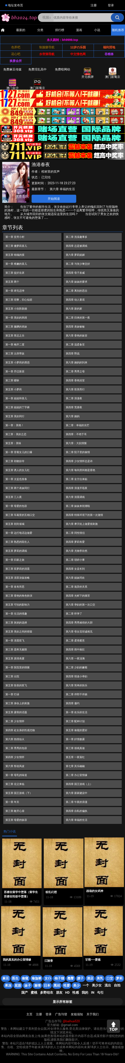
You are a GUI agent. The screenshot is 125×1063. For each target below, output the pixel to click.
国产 (24, 993)
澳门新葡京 (112, 73)
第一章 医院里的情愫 (17, 667)
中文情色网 (78, 54)
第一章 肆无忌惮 (14, 290)
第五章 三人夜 (13, 497)
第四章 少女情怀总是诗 (79, 461)
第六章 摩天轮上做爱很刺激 (82, 523)
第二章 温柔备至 (75, 344)
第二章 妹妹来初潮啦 (78, 506)
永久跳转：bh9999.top (62, 40)
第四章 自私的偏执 (76, 811)
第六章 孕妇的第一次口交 (80, 604)
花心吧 (15, 54)
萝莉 (119, 978)
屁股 (18, 986)
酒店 (90, 978)
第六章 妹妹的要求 (76, 281)
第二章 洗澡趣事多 (76, 236)
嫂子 (80, 978)
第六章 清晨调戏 (75, 497)
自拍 (117, 985)
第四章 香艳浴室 (75, 380)
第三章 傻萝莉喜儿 (16, 245)
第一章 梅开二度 (14, 344)
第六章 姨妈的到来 (76, 362)
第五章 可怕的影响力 (17, 604)
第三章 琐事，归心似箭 (18, 299)
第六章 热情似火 (14, 739)
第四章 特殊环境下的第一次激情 (84, 515)
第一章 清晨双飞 (14, 640)
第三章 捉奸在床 (14, 272)
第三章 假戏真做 (75, 748)
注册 (94, 5)
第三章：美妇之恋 (15, 434)
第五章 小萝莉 (13, 389)
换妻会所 (16, 61)
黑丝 (57, 986)
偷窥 (25, 978)
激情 (37, 986)
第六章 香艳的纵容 (76, 335)
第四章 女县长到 (75, 568)
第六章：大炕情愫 (76, 443)
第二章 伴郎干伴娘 (76, 694)
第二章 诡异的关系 (76, 586)
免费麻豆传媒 (12, 69)
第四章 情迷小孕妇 (76, 676)
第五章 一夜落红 (75, 757)
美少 (76, 986)
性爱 (66, 986)
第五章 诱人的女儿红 (17, 470)
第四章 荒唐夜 (74, 407)
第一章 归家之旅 (14, 559)
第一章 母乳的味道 (16, 775)
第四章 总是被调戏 (76, 245)
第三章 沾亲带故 (14, 353)
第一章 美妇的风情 (16, 317)
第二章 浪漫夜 (74, 398)
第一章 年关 (12, 802)
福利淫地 (109, 47)
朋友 (59, 993)
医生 (15, 978)
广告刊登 (61, 1014)
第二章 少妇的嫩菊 (76, 667)
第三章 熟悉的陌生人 (17, 541)
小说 (97, 30)
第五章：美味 (13, 443)
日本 (47, 986)
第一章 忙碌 (12, 694)
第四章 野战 (72, 353)
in (92, 993)
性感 (75, 993)
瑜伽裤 (36, 978)
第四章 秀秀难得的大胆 (79, 622)
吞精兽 (109, 54)
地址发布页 (15, 5)
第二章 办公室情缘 (76, 775)
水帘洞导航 (46, 54)
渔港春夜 (41, 164)
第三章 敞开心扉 (14, 811)
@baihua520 (71, 1021)
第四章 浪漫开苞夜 (76, 488)
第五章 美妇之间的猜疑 (18, 631)
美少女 (97, 985)
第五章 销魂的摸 (14, 254)
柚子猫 (59, 978)
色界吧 (15, 47)
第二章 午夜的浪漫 (76, 802)
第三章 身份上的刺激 (17, 703)
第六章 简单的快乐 (76, 685)
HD (67, 993)
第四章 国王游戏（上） (79, 784)
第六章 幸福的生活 (62, 189)
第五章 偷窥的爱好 (76, 730)
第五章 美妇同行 (14, 416)
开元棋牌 (87, 73)
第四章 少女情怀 (14, 757)
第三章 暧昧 (12, 380)
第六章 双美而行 (75, 389)
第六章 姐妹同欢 (75, 577)
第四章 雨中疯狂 (75, 649)
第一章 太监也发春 (16, 479)
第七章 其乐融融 (75, 766)
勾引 (100, 993)
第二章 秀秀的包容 (16, 748)
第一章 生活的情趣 (16, 613)
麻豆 (5, 978)
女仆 (48, 978)
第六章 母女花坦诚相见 (79, 631)
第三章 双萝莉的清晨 (17, 568)
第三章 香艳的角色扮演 (18, 595)
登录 (111, 5)
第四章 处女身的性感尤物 (20, 730)
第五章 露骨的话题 (16, 712)
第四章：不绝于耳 (76, 434)
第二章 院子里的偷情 (78, 452)
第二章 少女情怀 (14, 721)
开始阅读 (54, 198)
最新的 (20, 30)
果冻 (8, 986)
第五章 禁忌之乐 (14, 335)
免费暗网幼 (62, 69)
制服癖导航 (46, 47)
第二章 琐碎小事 (75, 559)
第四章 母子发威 (75, 272)
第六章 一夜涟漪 (75, 658)
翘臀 (70, 978)
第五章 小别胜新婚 (16, 308)
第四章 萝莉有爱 (75, 541)
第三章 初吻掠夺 (14, 461)
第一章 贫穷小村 (14, 236)
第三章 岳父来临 (14, 784)
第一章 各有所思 (14, 586)
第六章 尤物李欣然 (76, 550)
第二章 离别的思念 (76, 290)
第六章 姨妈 (72, 416)
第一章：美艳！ (14, 425)
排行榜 (59, 30)
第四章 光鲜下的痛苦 (78, 595)
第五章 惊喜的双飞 (16, 685)
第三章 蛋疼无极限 (16, 649)
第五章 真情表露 (14, 658)
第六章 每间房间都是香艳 (80, 470)
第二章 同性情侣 (75, 532)
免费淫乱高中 (37, 69)
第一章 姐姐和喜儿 (16, 398)
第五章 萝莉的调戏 (16, 550)
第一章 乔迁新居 (14, 371)
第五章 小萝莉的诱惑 (17, 362)
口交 (109, 978)
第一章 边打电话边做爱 (18, 532)
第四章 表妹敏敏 (75, 326)
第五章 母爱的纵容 (16, 819)
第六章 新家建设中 (76, 793)
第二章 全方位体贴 (76, 479)
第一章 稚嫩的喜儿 (16, 263)
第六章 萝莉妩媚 (75, 254)
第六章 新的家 (74, 308)
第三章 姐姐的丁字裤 (17, 407)
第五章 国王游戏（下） (18, 793)
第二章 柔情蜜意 (75, 640)
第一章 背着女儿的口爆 (18, 452)
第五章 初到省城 (14, 523)
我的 (85, 993)
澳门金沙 (12, 84)
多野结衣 (46, 993)
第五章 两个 (12, 281)
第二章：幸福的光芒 (77, 425)
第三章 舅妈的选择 (16, 622)
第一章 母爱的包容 (16, 506)
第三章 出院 (12, 676)
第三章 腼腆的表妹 (16, 326)
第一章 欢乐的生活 (76, 712)
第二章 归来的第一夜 (78, 317)
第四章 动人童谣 (75, 299)
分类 (40, 30)
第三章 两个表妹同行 (17, 488)
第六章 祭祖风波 (14, 766)
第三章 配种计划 (75, 721)
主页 (29, 1014)
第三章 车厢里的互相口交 (20, 515)
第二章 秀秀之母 (75, 371)
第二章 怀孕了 (74, 613)
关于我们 (92, 1014)
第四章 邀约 (72, 703)
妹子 (27, 986)
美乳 (100, 978)
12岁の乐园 (78, 47)
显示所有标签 (62, 1002)
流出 (108, 985)
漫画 (79, 30)
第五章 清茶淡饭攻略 (17, 577)
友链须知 (77, 1014)
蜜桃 (34, 993)
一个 (86, 985)
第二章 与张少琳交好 (78, 263)
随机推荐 (118, 30)
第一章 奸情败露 (75, 739)
